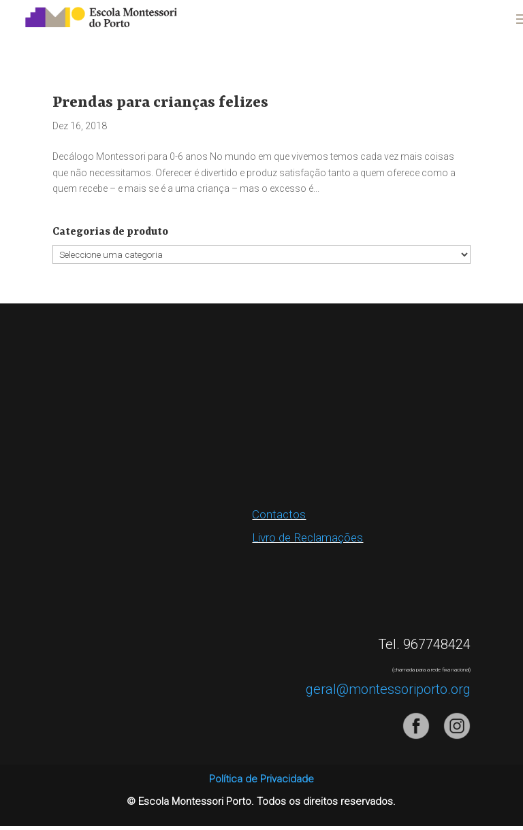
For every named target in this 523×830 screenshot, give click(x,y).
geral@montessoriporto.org (388, 689)
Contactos (279, 514)
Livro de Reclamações (307, 537)
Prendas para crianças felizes (160, 103)
